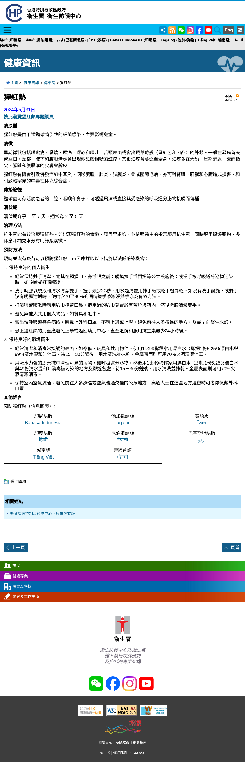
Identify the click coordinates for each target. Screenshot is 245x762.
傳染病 (49, 83)
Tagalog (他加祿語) (177, 40)
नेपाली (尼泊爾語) (39, 40)
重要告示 (105, 742)
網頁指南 (139, 742)
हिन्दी (43, 439)
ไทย (202, 422)
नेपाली (122, 439)
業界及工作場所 (25, 597)
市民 (16, 566)
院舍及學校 (22, 586)
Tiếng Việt (43, 457)
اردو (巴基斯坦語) (71, 40)
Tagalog (122, 422)
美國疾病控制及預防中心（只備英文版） (44, 513)
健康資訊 (31, 83)
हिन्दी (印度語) (11, 40)
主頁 (14, 83)
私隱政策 (122, 742)
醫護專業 (20, 576)
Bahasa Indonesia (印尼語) (134, 40)
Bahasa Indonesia (43, 422)
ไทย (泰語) (98, 40)
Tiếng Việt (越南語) (213, 40)
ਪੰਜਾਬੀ (122, 457)
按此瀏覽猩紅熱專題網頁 (29, 116)
